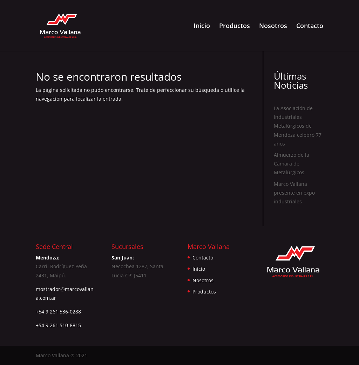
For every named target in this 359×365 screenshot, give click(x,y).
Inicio (202, 26)
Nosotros (273, 26)
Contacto (309, 26)
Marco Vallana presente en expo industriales (294, 193)
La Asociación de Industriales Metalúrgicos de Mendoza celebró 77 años (297, 126)
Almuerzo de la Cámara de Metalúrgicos (291, 163)
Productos (234, 26)
